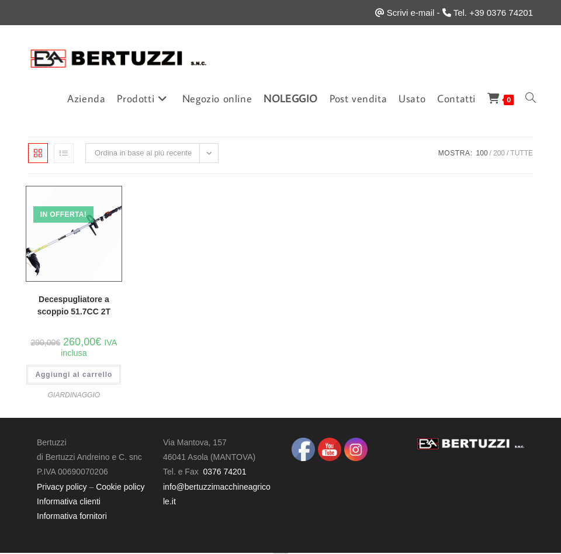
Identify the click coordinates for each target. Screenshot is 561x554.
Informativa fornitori (72, 516)
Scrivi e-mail (411, 13)
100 (482, 153)
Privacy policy (62, 486)
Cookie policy (120, 486)
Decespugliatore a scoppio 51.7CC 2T (73, 305)
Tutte (521, 153)
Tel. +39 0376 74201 (493, 13)
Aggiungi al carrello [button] (73, 375)
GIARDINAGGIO (74, 395)
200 (499, 153)
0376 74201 (224, 471)
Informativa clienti (69, 501)
